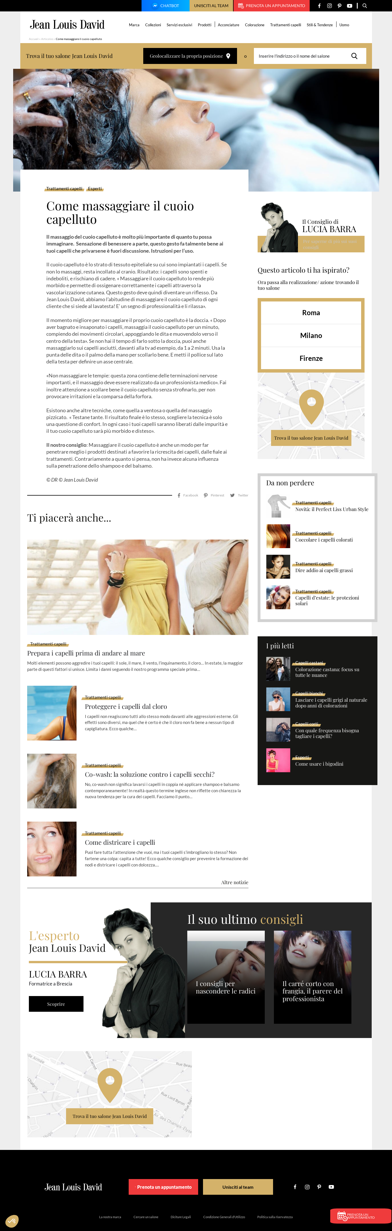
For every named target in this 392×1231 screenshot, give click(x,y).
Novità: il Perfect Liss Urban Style (332, 509)
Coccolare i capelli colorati (324, 540)
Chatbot (164, 6)
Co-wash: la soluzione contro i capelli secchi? (154, 758)
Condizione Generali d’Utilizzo (224, 1201)
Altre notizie (234, 866)
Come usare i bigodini (319, 764)
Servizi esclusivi (180, 25)
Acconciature (229, 25)
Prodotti (205, 25)
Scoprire (57, 988)
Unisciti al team (211, 5)
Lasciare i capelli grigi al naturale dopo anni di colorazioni (331, 703)
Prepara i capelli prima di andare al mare (90, 637)
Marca (135, 25)
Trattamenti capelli (286, 25)
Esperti (95, 188)
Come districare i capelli (123, 826)
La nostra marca (110, 1201)
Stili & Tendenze (320, 25)
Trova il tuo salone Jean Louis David (311, 438)
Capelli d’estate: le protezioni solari (327, 600)
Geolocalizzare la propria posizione (190, 56)
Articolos (47, 39)
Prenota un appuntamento (271, 6)
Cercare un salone (146, 1201)
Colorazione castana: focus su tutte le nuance (327, 672)
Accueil (34, 39)
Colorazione (255, 25)
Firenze (311, 358)
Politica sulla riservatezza (275, 1201)
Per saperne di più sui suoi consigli (330, 244)
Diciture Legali (181, 1201)
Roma (311, 312)
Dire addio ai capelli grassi (324, 570)
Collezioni (154, 25)
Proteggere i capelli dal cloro (129, 690)
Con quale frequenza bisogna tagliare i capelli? (327, 733)
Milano (311, 335)
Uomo (345, 25)
